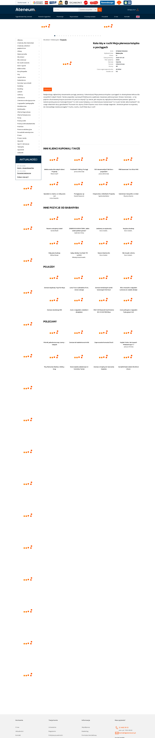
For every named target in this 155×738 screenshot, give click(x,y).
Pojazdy (49, 267)
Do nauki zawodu (23, 63)
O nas (116, 16)
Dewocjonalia (22, 54)
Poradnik (105, 16)
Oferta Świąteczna (24, 115)
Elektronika (21, 69)
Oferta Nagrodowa (23, 112)
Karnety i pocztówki (24, 83)
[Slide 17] (91, 35)
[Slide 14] (84, 35)
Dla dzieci (20, 57)
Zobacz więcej (23, 177)
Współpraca (86, 727)
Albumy (20, 40)
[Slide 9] (73, 35)
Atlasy (19, 51)
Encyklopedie (22, 71)
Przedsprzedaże (89, 16)
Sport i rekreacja (23, 144)
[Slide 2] (57, 35)
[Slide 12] (79, 35)
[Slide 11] (77, 35)
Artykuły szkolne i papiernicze (23, 47)
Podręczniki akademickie (26, 124)
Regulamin (52, 731)
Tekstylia (20, 147)
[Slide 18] (93, 35)
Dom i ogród (21, 66)
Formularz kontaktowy (89, 735)
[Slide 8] (70, 35)
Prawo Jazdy (22, 138)
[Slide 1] (54, 35)
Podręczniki (21, 121)
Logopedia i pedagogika (25, 103)
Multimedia (21, 109)
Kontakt (127, 16)
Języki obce (21, 77)
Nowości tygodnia (44, 16)
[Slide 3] (59, 35)
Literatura (21, 97)
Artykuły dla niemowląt (25, 43)
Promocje (60, 16)
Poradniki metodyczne (25, 132)
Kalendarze (21, 80)
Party (19, 118)
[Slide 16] (89, 35)
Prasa (19, 135)
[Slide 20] (98, 35)
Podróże (20, 126)
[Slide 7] (68, 35)
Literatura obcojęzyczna (26, 100)
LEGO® (19, 92)
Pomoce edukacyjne (24, 129)
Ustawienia (52, 727)
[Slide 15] (86, 35)
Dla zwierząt (21, 60)
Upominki (20, 150)
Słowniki (20, 141)
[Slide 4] (61, 35)
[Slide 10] (75, 35)
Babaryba (119, 53)
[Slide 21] (100, 35)
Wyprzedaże (74, 16)
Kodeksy (20, 86)
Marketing (85, 731)
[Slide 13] (82, 35)
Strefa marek (23, 2)
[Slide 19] (95, 35)
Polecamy (50, 321)
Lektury (20, 95)
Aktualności (19, 731)
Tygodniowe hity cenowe (23, 16)
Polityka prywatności (56, 735)
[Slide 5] (64, 35)
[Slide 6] (66, 35)
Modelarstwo (22, 106)
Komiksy (20, 89)
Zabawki (20, 153)
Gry (18, 74)
